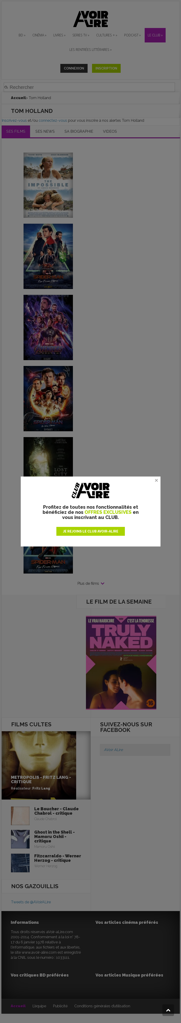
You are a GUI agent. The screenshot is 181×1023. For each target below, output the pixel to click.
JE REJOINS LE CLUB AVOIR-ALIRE (90, 531)
